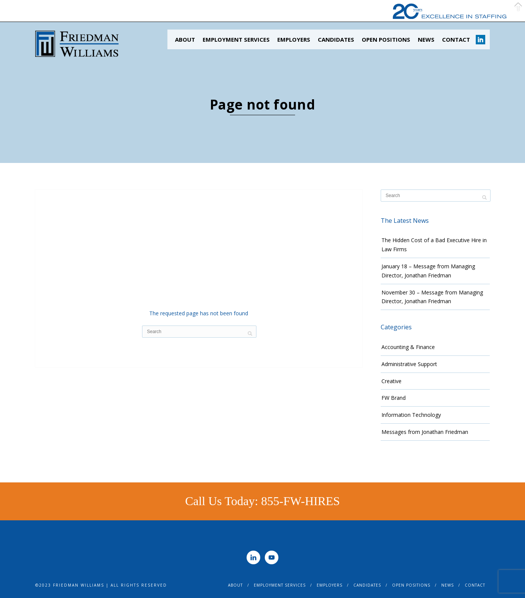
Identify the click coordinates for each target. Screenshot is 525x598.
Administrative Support (409, 364)
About (185, 39)
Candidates (336, 39)
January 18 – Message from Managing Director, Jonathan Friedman (428, 271)
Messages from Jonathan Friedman (424, 431)
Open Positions (386, 39)
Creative (391, 381)
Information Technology (411, 414)
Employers (293, 39)
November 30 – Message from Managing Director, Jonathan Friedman (432, 297)
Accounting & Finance (408, 347)
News (426, 39)
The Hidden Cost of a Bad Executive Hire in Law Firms (434, 244)
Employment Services (236, 39)
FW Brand (393, 397)
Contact (456, 39)
